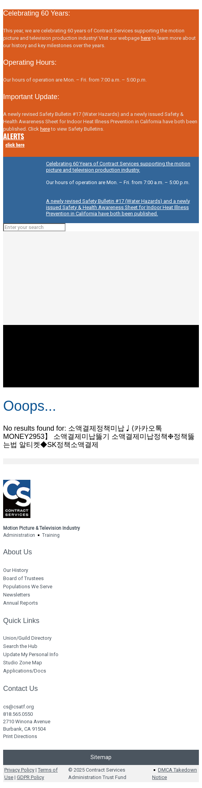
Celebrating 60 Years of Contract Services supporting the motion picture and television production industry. (118, 167)
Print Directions (20, 736)
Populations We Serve (27, 586)
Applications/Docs (24, 671)
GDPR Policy (30, 777)
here (146, 38)
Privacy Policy (19, 770)
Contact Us (20, 688)
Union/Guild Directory (27, 638)
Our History (15, 570)
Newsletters (16, 595)
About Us (17, 552)
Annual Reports (20, 603)
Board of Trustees (23, 578)
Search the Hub (20, 646)
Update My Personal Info (30, 654)
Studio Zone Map (22, 663)
